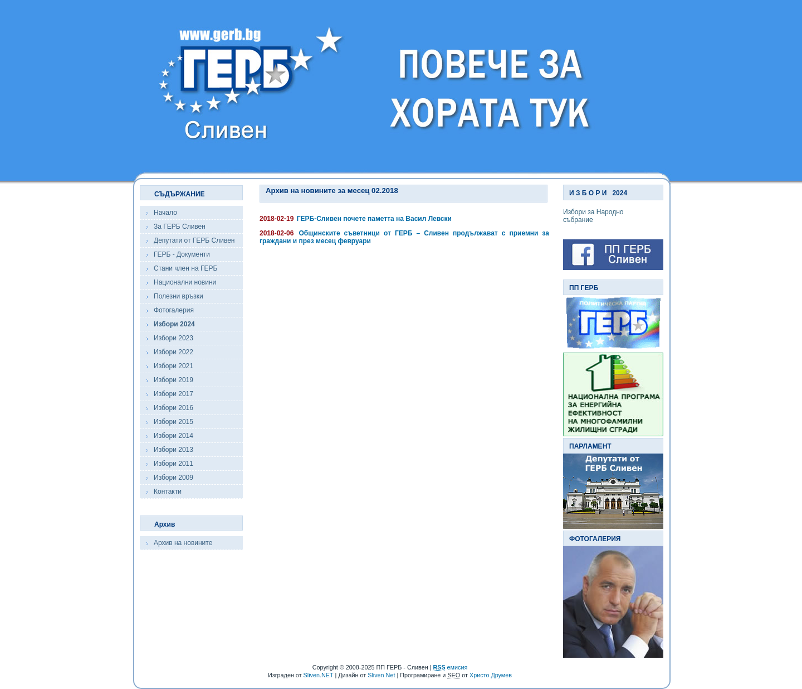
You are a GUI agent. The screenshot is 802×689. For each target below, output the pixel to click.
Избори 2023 (173, 338)
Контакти (168, 491)
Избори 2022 (173, 352)
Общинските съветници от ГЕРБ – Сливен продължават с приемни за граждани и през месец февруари (404, 237)
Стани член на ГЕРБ (185, 268)
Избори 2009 (173, 477)
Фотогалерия (174, 310)
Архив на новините (183, 543)
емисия (450, 667)
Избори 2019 (173, 380)
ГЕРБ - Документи (182, 254)
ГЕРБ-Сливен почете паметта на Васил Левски (374, 219)
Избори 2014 (173, 436)
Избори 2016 (173, 408)
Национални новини (185, 282)
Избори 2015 (173, 422)
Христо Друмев (491, 675)
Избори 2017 (173, 394)
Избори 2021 (173, 366)
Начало (165, 212)
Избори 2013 (173, 450)
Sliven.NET (319, 675)
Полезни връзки (178, 296)
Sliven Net (381, 675)
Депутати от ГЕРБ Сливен (194, 240)
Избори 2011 (173, 464)
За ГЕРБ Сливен (180, 226)
